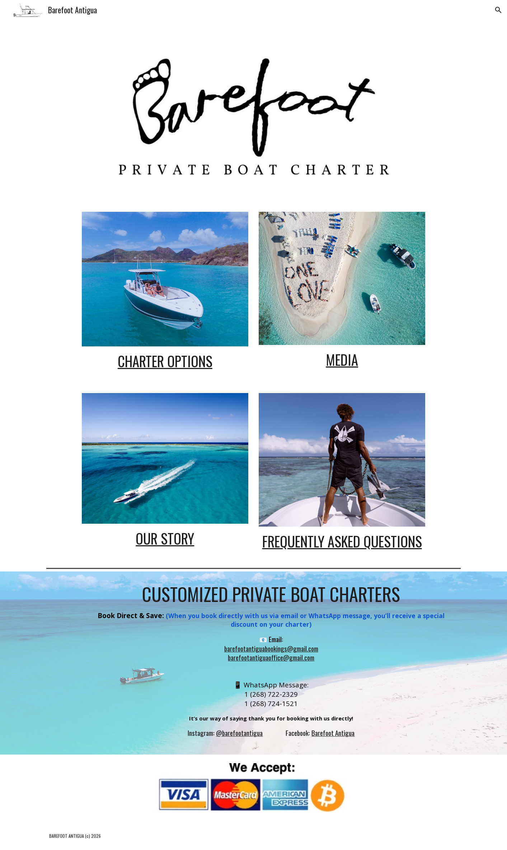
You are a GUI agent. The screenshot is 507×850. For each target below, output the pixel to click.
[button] (498, 10)
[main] (165, 361)
